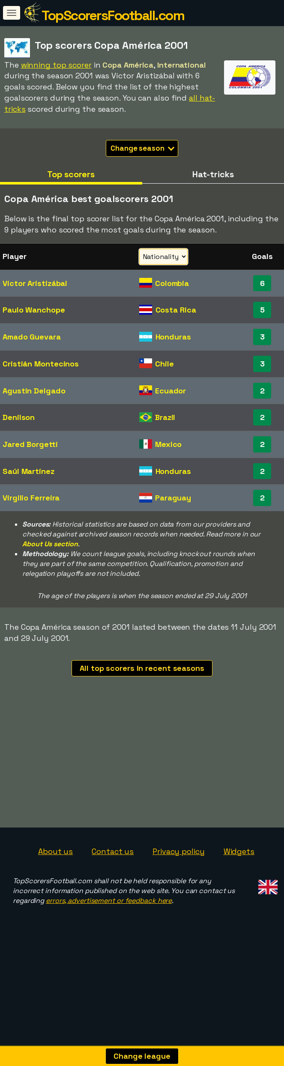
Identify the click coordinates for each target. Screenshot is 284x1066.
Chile (164, 364)
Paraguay (173, 498)
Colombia (172, 283)
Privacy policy (178, 882)
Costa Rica (175, 310)
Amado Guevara (32, 337)
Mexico (168, 444)
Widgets (239, 882)
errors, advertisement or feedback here (109, 931)
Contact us (113, 882)
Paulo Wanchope (34, 310)
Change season (142, 148)
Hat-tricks (213, 174)
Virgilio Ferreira (31, 498)
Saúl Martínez (28, 471)
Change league (142, 1056)
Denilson (19, 417)
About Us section (50, 543)
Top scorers (71, 174)
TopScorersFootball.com (113, 15)
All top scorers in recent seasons (142, 668)
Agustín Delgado (34, 391)
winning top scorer (56, 65)
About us (55, 882)
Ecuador (170, 391)
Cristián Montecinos (41, 364)
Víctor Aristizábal (35, 283)
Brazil (165, 417)
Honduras (173, 337)
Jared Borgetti (30, 444)
